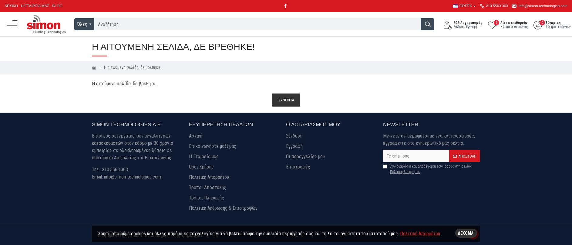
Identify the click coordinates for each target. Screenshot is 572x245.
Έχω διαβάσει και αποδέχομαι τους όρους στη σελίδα (427, 169)
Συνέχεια (286, 100)
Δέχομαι (466, 233)
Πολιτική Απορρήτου (420, 233)
